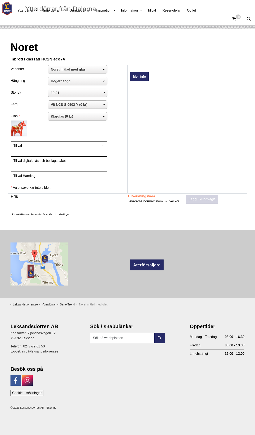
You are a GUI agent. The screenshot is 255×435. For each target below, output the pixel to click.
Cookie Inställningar (27, 393)
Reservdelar (181, 19)
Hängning (18, 81)
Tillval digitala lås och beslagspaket (39, 160)
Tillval (161, 19)
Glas (14, 116)
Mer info (139, 76)
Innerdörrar (60, 19)
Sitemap (51, 407)
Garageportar (89, 19)
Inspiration (113, 19)
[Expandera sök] (248, 19)
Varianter (17, 69)
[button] (159, 338)
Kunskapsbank (199, 6)
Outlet (200, 19)
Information (138, 19)
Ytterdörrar (35, 19)
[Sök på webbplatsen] (127, 338)
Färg (14, 104)
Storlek (16, 92)
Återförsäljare (146, 265)
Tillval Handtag (24, 176)
